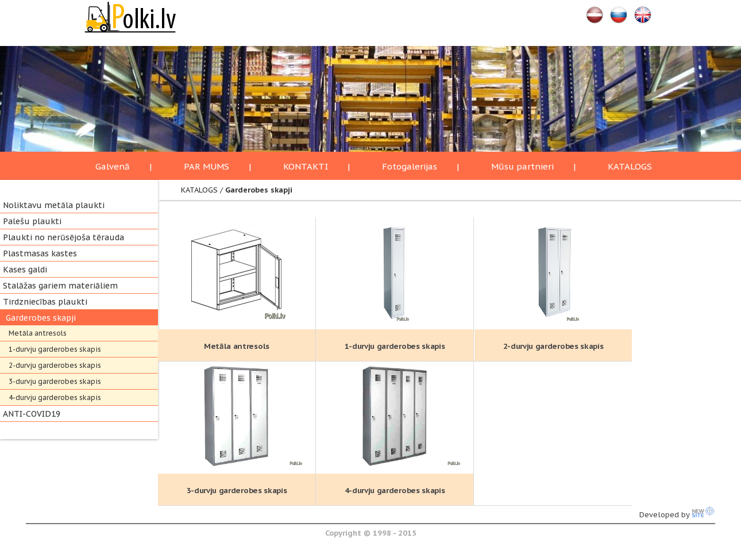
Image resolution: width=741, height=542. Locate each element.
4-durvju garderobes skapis (55, 397)
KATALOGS (630, 166)
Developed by (677, 515)
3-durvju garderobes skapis (55, 381)
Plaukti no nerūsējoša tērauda (63, 237)
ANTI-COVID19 (31, 414)
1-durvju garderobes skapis (55, 349)
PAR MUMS (206, 166)
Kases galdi (25, 269)
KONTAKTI (305, 166)
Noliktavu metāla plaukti (54, 205)
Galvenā (112, 166)
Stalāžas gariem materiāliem (60, 285)
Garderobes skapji (41, 318)
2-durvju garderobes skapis (55, 365)
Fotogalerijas (409, 166)
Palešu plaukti (32, 221)
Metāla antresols (38, 333)
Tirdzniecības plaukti (45, 302)
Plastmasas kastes (40, 253)
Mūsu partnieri (522, 166)
